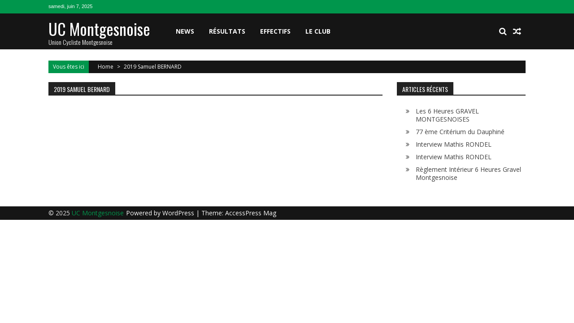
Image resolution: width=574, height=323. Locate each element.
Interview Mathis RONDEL (453, 144)
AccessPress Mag (250, 213)
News (185, 31)
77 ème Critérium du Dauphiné (460, 131)
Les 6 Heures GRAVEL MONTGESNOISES (447, 115)
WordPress (179, 213)
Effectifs (275, 31)
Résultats (227, 31)
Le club (317, 31)
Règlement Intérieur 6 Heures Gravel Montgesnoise (468, 173)
